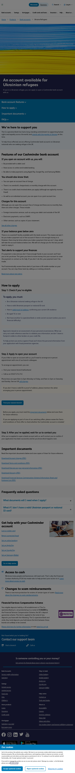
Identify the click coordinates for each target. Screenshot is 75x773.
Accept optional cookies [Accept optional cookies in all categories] (12, 769)
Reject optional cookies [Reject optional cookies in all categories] (35, 769)
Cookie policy (14, 763)
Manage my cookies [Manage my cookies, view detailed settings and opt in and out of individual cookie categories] (55, 769)
